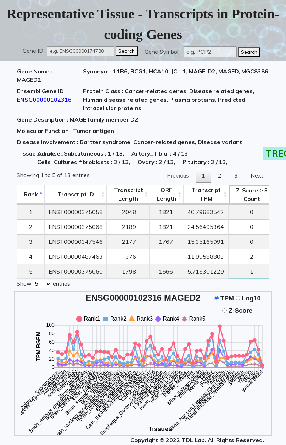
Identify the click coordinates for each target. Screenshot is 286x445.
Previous (178, 175)
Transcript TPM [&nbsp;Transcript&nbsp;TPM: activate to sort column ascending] (206, 194)
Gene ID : (34, 50)
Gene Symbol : (163, 51)
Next (257, 175)
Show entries (43, 283)
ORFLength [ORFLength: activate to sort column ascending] (166, 194)
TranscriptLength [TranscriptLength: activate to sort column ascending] (128, 194)
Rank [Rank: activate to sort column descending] (31, 194)
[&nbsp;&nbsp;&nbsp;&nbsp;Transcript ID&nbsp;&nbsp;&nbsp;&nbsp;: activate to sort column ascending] (76, 194)
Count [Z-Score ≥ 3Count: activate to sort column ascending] (252, 194)
